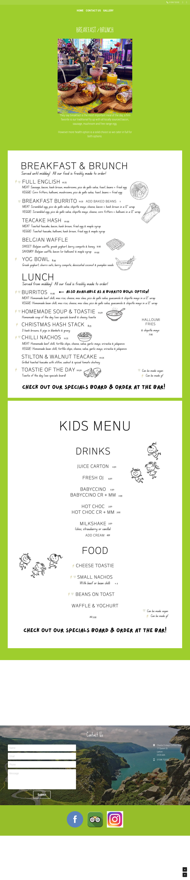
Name (12, 771)
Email (12, 779)
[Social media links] (182, 2)
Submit (42, 818)
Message (14, 796)
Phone (12, 787)
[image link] (75, 842)
